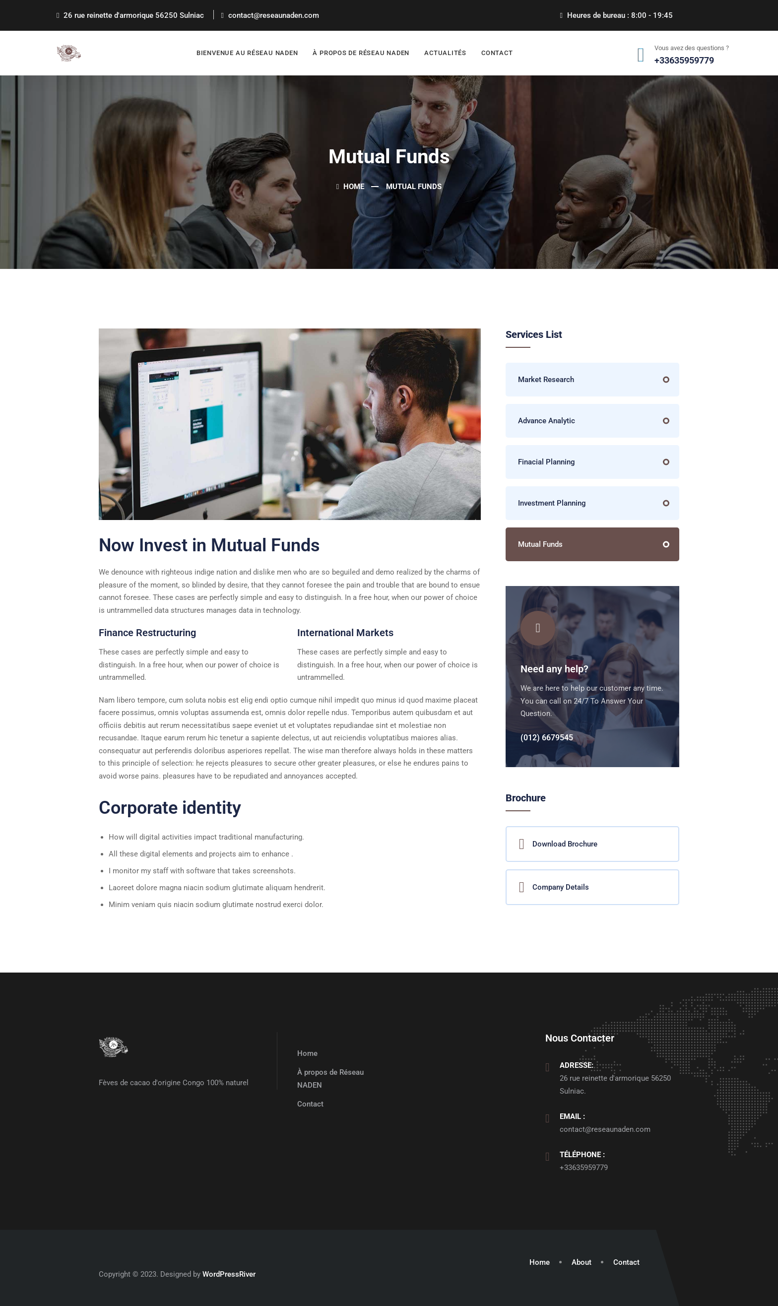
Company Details (554, 887)
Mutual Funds (540, 544)
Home (350, 186)
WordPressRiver (229, 1274)
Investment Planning (552, 503)
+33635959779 (584, 1167)
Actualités (445, 53)
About (581, 1262)
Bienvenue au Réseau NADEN (247, 53)
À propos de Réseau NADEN (361, 53)
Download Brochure (558, 844)
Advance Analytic (546, 420)
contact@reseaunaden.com (605, 1129)
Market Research (546, 379)
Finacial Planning (546, 461)
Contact (497, 53)
